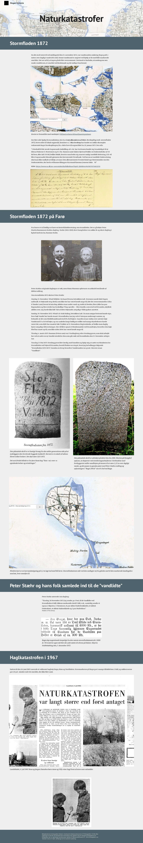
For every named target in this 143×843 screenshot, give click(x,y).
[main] (71, 18)
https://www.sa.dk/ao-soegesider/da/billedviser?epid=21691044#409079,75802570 (68, 166)
